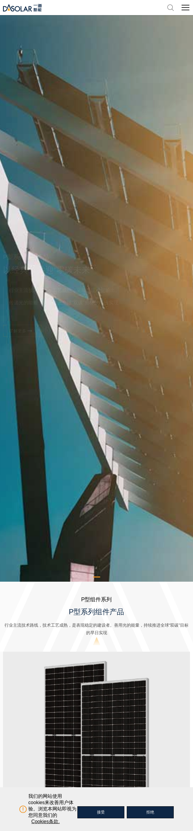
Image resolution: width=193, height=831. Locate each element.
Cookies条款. (45, 821)
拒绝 (150, 812)
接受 (101, 812)
